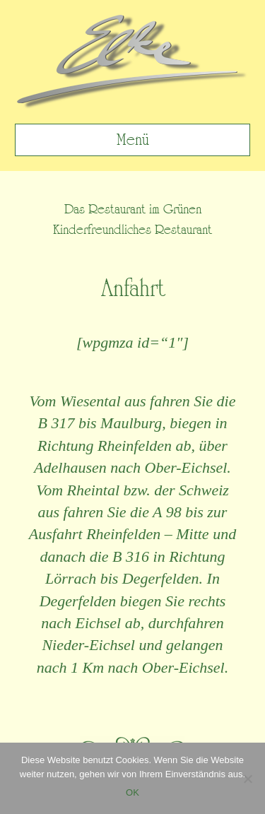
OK (132, 792)
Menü (133, 140)
